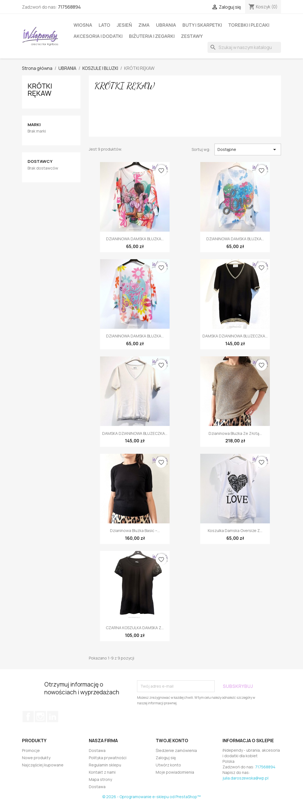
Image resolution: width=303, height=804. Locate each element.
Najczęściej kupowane (42, 765)
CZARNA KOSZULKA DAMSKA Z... (135, 627)
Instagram (40, 716)
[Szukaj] (244, 47)
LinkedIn (52, 716)
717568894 (69, 7)
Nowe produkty (36, 757)
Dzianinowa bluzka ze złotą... (235, 433)
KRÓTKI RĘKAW (40, 89)
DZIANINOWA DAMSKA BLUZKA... (135, 238)
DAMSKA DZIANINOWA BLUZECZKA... (235, 336)
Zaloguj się (166, 757)
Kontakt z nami (102, 772)
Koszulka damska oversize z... (235, 530)
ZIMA (144, 25)
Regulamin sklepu (105, 765)
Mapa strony (100, 779)
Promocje (31, 750)
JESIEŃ (124, 25)
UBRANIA (166, 25)
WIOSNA (83, 25)
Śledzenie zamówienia (176, 750)
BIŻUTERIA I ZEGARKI (152, 36)
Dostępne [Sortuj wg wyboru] (248, 149)
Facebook (28, 716)
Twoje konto (172, 740)
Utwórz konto (168, 765)
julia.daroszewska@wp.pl (245, 778)
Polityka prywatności (107, 757)
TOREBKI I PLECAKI (248, 25)
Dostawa (97, 750)
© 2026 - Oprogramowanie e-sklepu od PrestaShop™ (151, 796)
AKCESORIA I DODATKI (98, 36)
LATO (104, 25)
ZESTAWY (192, 36)
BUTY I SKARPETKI (202, 25)
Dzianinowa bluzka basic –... (135, 530)
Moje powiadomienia (175, 772)
